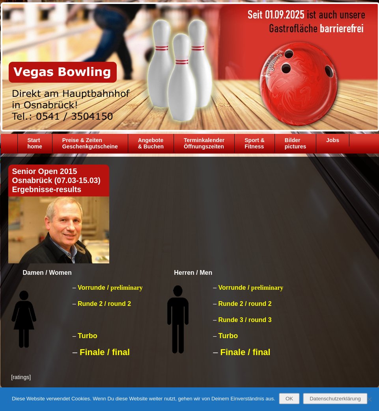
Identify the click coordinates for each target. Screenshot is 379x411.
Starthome (35, 143)
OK (289, 399)
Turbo (87, 336)
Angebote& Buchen (151, 143)
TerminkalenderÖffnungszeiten (204, 143)
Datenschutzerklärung (335, 399)
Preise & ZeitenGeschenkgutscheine (90, 143)
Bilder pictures (295, 143)
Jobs (332, 140)
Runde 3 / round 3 (245, 320)
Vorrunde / (110, 287)
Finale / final (105, 352)
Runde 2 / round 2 (104, 303)
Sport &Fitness (255, 143)
